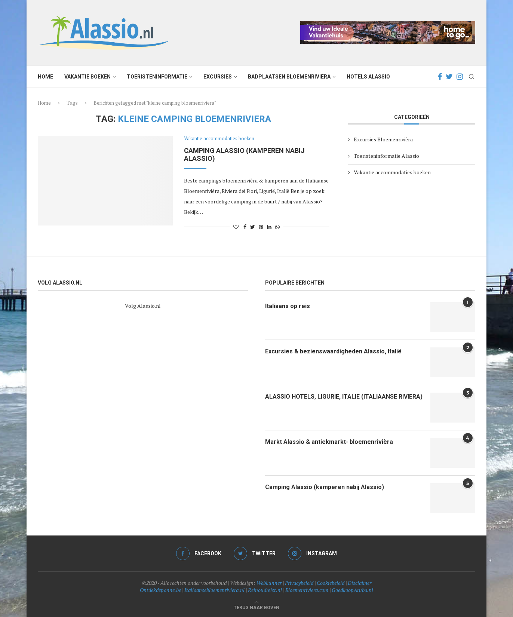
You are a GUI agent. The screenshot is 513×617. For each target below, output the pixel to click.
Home (45, 77)
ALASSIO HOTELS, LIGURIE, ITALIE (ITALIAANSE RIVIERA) (344, 396)
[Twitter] (449, 77)
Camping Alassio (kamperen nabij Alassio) (324, 487)
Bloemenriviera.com (306, 589)
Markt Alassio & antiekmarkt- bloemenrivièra (329, 441)
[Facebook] (440, 77)
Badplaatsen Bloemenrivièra (289, 77)
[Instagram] (460, 77)
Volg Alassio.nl (143, 305)
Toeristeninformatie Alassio (386, 155)
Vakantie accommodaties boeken (219, 139)
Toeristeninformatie (157, 77)
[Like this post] (236, 226)
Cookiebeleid (330, 582)
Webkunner (269, 582)
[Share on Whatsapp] (277, 226)
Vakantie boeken (87, 77)
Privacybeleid (299, 582)
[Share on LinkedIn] (269, 226)
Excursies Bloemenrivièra (383, 139)
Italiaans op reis (287, 306)
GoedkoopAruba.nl (352, 589)
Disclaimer (359, 582)
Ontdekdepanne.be (160, 589)
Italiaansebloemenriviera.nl (214, 589)
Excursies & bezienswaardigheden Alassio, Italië (333, 351)
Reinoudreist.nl (265, 589)
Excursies (217, 77)
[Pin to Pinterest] (261, 226)
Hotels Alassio (368, 77)
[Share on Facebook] (244, 226)
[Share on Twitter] (252, 226)
